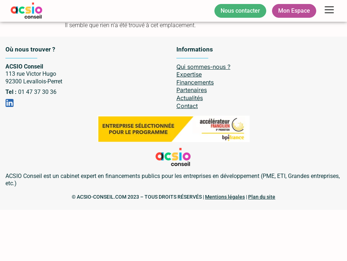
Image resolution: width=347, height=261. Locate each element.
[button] (329, 11)
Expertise (189, 74)
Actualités (189, 98)
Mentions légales (225, 197)
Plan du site (261, 197)
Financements (195, 82)
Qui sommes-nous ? (203, 66)
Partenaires (191, 90)
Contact (187, 105)
